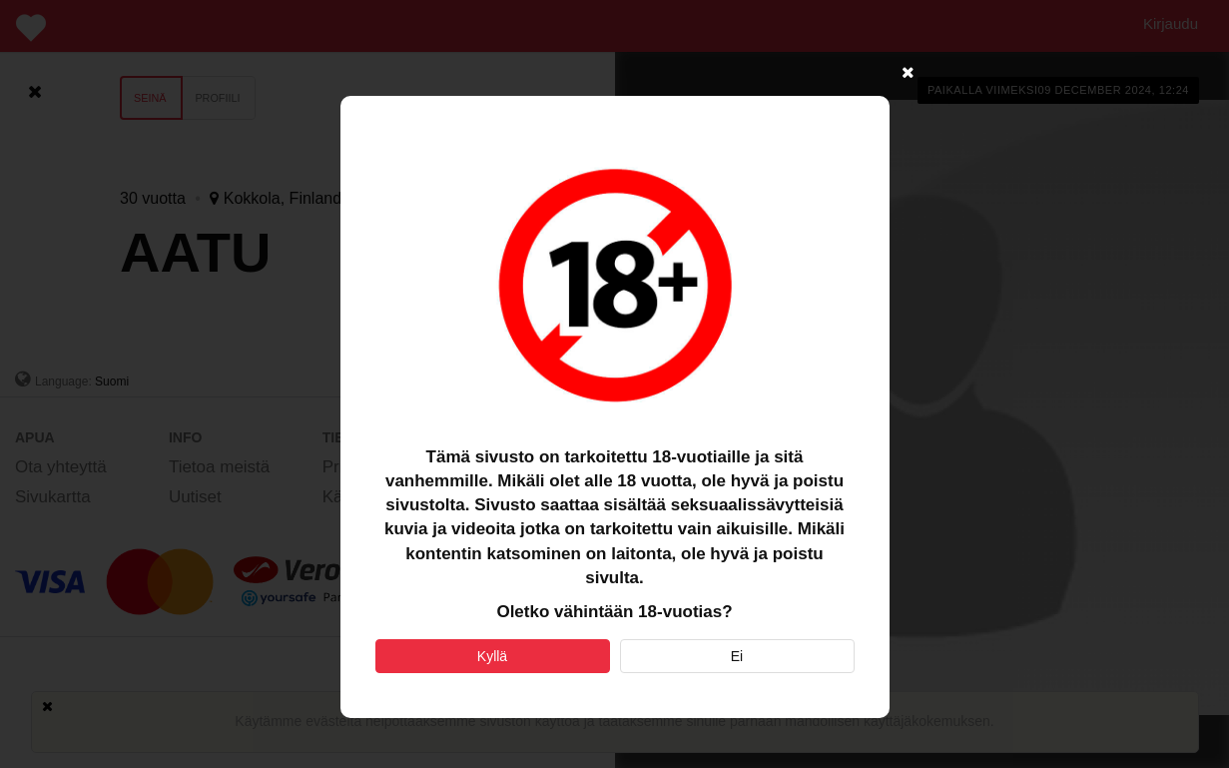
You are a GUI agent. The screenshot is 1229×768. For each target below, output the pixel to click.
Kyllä (492, 656)
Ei (737, 656)
